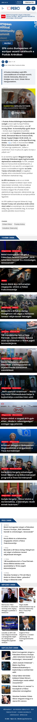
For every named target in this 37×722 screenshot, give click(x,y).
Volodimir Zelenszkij (9, 228)
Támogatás (29, 2)
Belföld (7, 43)
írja (9, 143)
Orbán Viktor (7, 224)
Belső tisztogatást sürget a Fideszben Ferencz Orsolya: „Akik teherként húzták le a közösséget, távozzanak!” (20, 16)
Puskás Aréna (19, 224)
